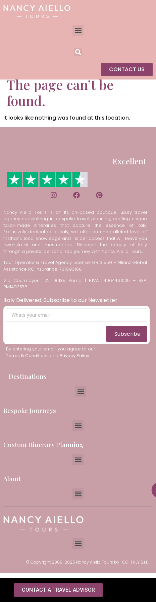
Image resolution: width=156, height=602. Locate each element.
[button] (78, 30)
